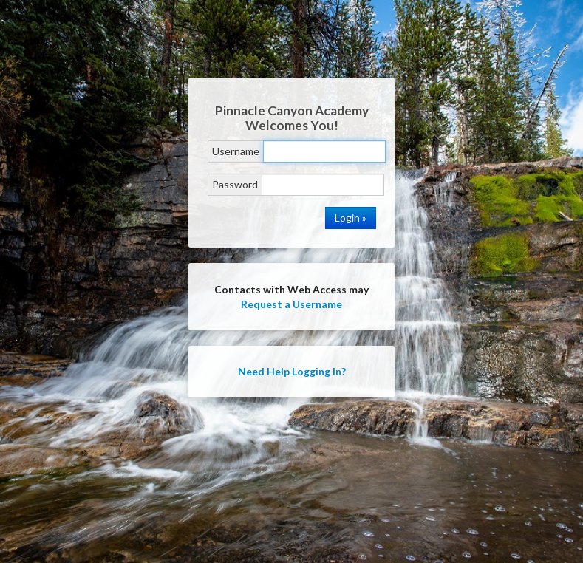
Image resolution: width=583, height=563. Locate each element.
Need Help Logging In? (292, 371)
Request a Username (291, 304)
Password (235, 184)
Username (235, 151)
